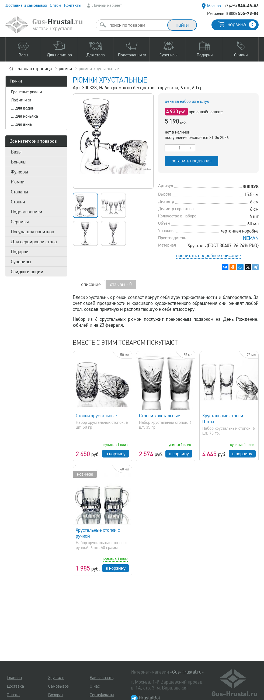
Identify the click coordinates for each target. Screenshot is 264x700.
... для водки (22, 108)
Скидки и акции (27, 272)
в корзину (116, 454)
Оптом (55, 5)
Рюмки (16, 81)
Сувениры (21, 262)
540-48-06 (241, 5)
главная (33, 68)
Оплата (13, 695)
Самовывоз (58, 686)
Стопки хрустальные (96, 416)
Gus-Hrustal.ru (187, 672)
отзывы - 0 (121, 284)
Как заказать (101, 677)
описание (91, 284)
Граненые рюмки (26, 92)
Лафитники (21, 100)
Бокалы (18, 162)
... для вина (21, 124)
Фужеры (19, 172)
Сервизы (20, 222)
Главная (14, 677)
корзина (242, 24)
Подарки (20, 252)
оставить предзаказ (191, 161)
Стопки (18, 202)
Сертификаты (102, 695)
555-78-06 (242, 13)
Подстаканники (26, 212)
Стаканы (19, 192)
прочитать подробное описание (208, 255)
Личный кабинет (107, 5)
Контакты (72, 5)
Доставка (15, 686)
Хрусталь (56, 677)
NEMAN (251, 238)
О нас (95, 686)
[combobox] (136, 25)
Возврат (55, 695)
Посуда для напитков (32, 232)
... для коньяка (24, 116)
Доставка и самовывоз (26, 5)
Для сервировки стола (34, 242)
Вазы (16, 152)
